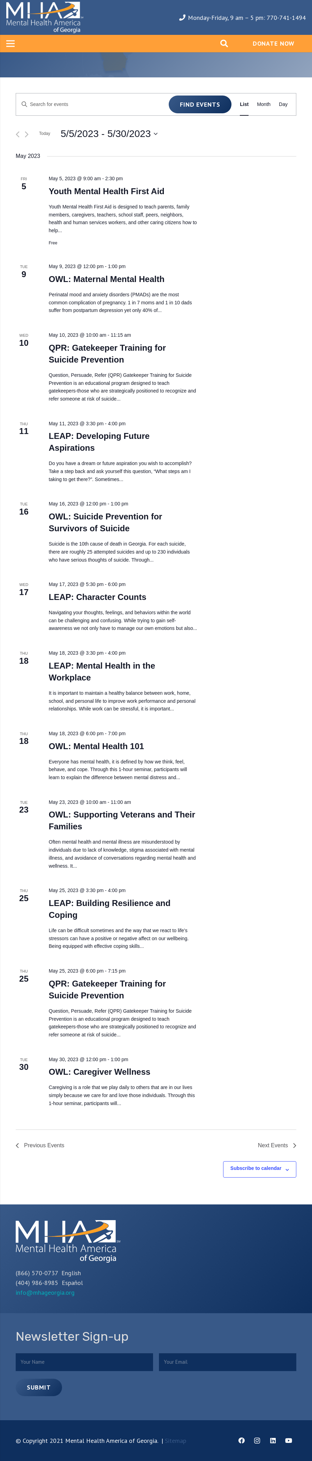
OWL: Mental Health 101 (96, 746)
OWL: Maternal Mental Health (107, 279)
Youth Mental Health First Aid (107, 191)
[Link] (44, 17)
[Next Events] (27, 134)
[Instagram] (257, 1440)
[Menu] (10, 43)
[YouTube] (288, 1440)
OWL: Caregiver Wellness (100, 1071)
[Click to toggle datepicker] (109, 134)
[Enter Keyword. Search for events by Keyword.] (92, 104)
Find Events (200, 104)
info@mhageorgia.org (45, 1292)
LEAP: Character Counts (97, 597)
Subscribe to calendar (255, 1168)
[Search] (224, 43)
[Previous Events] (18, 134)
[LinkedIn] (273, 1440)
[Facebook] (241, 1440)
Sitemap (175, 1441)
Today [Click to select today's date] (44, 133)
